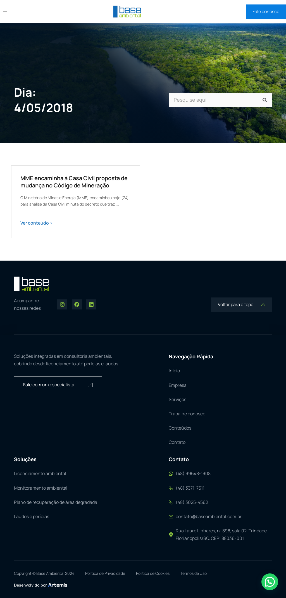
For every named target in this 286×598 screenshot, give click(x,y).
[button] (4, 11)
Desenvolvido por (30, 585)
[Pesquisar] (265, 100)
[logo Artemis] (57, 584)
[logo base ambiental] (127, 12)
